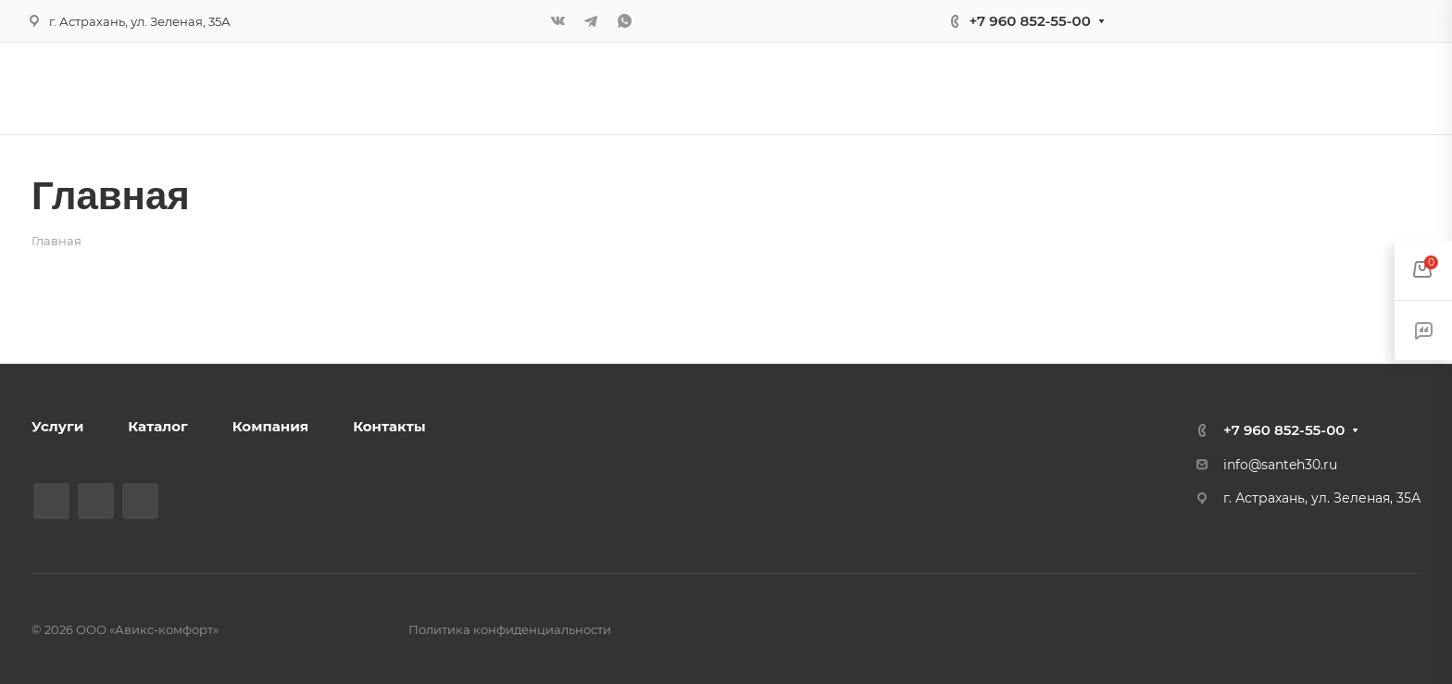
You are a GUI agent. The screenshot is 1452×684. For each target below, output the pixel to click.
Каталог (157, 426)
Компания (270, 426)
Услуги (57, 426)
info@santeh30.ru (1280, 464)
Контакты (389, 426)
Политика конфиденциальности (509, 629)
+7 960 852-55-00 (1029, 21)
